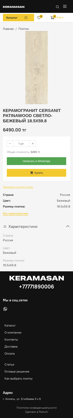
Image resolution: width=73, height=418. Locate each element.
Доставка (11, 346)
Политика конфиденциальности (37, 407)
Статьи (9, 364)
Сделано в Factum (36, 412)
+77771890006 (36, 286)
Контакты (11, 339)
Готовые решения (16, 371)
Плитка (23, 29)
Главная (8, 29)
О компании (12, 332)
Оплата (9, 353)
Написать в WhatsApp (36, 161)
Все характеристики (15, 213)
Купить (36, 173)
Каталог (17, 18)
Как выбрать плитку (18, 378)
